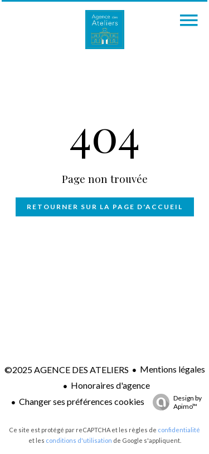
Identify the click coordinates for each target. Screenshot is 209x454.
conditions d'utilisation (79, 440)
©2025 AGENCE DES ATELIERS (66, 369)
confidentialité (179, 429)
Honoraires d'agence (110, 385)
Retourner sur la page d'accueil (105, 206)
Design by (174, 402)
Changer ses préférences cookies (81, 401)
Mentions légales (172, 369)
